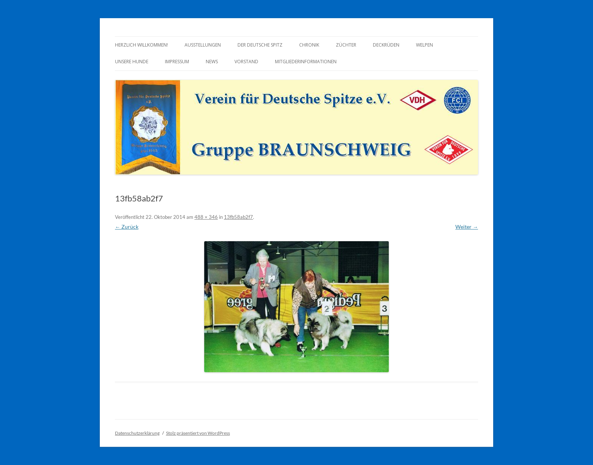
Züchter (346, 45)
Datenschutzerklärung (137, 433)
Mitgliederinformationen (306, 61)
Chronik (309, 45)
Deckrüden (386, 45)
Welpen (424, 45)
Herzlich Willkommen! (141, 45)
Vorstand (246, 61)
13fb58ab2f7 (238, 217)
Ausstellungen (203, 45)
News (212, 61)
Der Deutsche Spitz (260, 45)
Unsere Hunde (131, 61)
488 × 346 (206, 217)
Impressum (177, 61)
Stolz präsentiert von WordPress (198, 433)
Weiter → (466, 226)
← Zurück (126, 226)
